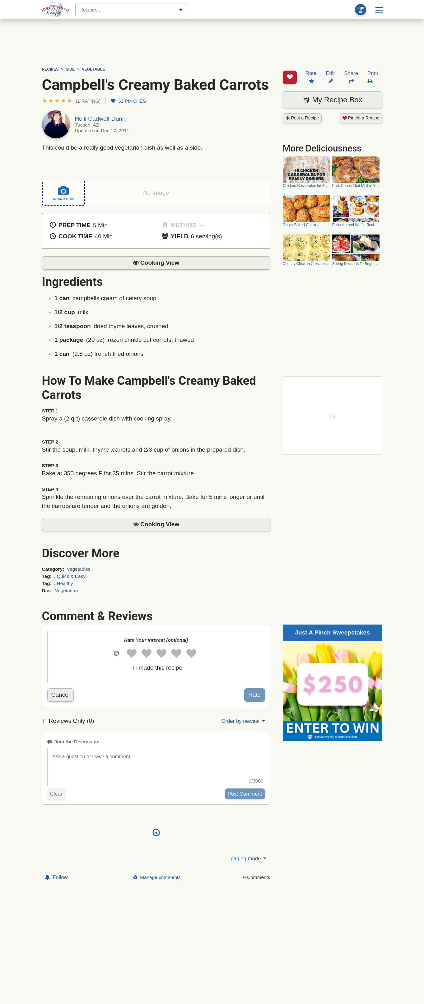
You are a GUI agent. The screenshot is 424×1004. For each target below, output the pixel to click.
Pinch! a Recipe (361, 94)
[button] (71, 100)
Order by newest (243, 721)
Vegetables (78, 569)
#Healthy (63, 583)
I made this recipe (158, 667)
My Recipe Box (332, 76)
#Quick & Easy (70, 576)
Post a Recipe (302, 94)
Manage (157, 877)
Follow (56, 877)
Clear (56, 794)
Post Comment (245, 794)
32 (128, 101)
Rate (254, 694)
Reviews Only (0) (71, 720)
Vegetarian (66, 590)
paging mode (249, 859)
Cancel (60, 694)
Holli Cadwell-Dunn (100, 118)
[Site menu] (379, 9)
